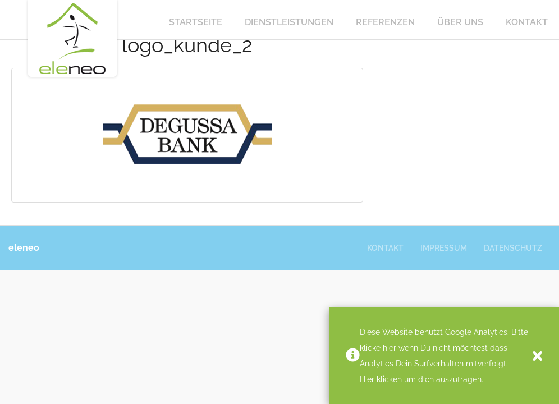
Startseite (195, 22)
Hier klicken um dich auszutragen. (421, 379)
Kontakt (527, 22)
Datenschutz (513, 248)
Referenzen (385, 22)
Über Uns (460, 22)
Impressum (443, 248)
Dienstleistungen (289, 22)
